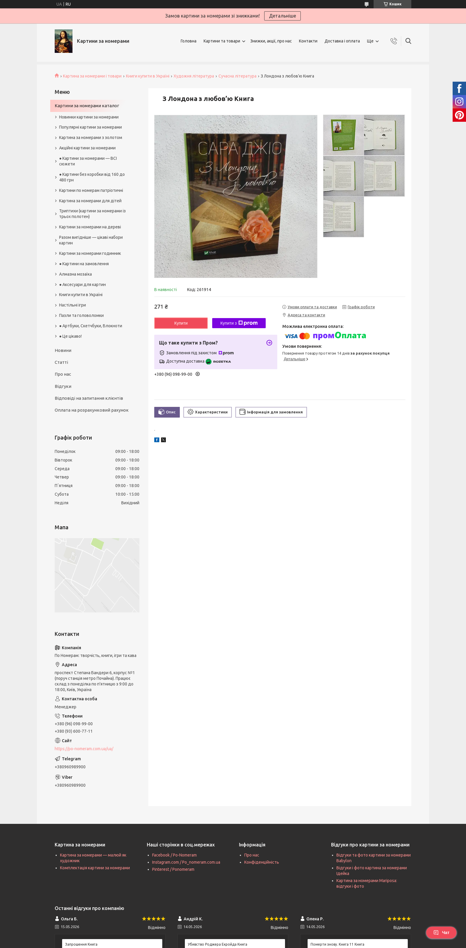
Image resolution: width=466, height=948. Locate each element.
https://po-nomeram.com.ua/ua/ (84, 748)
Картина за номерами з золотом (90, 137)
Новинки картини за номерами (89, 117)
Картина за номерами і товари (92, 76)
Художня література (194, 76)
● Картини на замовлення (84, 263)
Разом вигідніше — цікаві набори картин (91, 240)
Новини (63, 350)
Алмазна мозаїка (75, 274)
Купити (181, 323)
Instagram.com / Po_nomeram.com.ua (186, 862)
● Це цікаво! (70, 336)
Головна (188, 41)
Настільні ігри (72, 305)
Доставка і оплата (342, 41)
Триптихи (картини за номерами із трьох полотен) (92, 213)
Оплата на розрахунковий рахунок (92, 410)
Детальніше (282, 15)
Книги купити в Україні (147, 76)
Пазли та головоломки (81, 315)
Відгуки (63, 386)
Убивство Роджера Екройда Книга (217, 944)
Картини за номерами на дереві (90, 227)
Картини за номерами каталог (87, 105)
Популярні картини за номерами (90, 127)
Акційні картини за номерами (87, 148)
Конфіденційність (261, 862)
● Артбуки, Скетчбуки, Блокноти (90, 325)
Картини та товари (222, 41)
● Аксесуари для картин (82, 284)
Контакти (308, 41)
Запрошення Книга (81, 944)
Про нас (63, 374)
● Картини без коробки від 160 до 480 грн (92, 177)
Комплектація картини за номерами (95, 867)
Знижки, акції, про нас (271, 41)
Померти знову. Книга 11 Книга (337, 944)
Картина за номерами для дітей (90, 200)
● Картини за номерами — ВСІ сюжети (88, 161)
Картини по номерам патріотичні (91, 190)
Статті (61, 362)
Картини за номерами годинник (90, 253)
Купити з (238, 323)
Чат (441, 932)
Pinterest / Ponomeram (173, 869)
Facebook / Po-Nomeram (174, 855)
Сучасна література (237, 76)
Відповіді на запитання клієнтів (89, 398)
